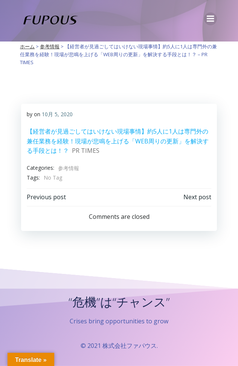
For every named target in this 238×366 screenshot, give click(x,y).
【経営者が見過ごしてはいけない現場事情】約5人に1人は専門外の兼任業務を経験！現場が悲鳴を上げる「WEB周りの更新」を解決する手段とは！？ (118, 141)
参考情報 (68, 168)
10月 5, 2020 (57, 114)
